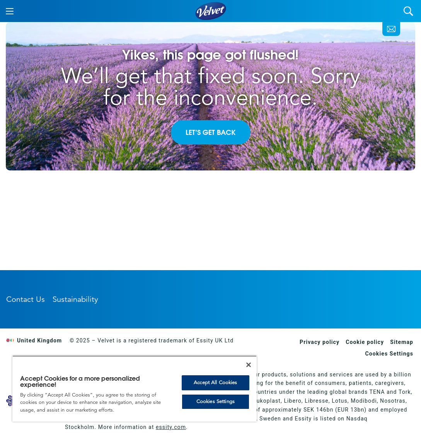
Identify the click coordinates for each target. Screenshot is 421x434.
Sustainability (75, 299)
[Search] (408, 11)
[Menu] (9, 11)
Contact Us (25, 299)
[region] (134, 389)
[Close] (248, 365)
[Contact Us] (391, 29)
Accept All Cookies (215, 383)
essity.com (171, 427)
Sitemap (401, 342)
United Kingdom (34, 340)
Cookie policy (365, 342)
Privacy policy (319, 342)
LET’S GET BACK (210, 132)
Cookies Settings (389, 354)
